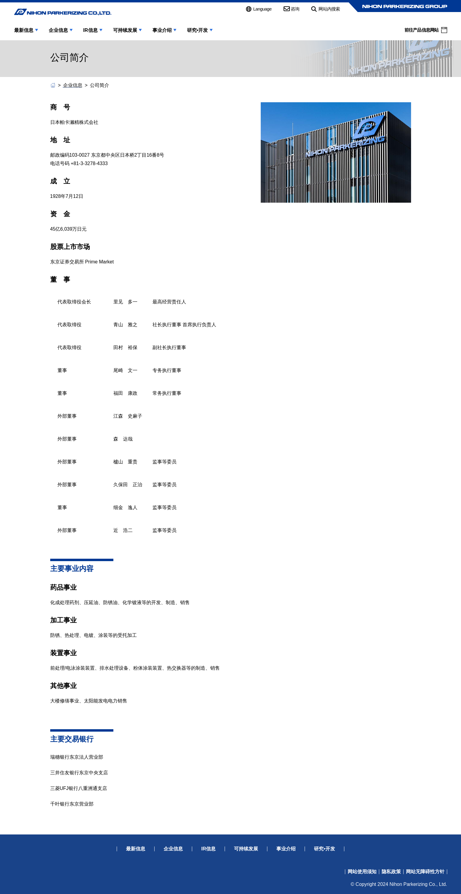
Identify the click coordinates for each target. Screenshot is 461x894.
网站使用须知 (362, 871)
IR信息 (90, 30)
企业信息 (58, 30)
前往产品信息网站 (421, 29)
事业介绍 (162, 30)
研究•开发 (197, 30)
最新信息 (23, 30)
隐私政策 (391, 871)
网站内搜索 (329, 8)
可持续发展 (125, 30)
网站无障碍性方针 (425, 871)
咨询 (295, 8)
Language (262, 8)
